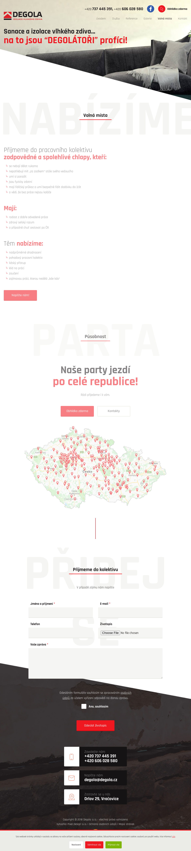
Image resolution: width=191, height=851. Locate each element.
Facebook (150, 8)
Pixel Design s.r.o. (77, 824)
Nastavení (76, 844)
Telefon (35, 624)
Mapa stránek (126, 824)
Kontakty (114, 411)
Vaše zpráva (38, 644)
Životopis (106, 624)
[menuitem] (101, 19)
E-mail (104, 603)
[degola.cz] (23, 15)
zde (173, 837)
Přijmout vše (113, 844)
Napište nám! (20, 295)
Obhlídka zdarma (177, 9)
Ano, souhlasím (98, 706)
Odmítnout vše (94, 844)
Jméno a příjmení (41, 603)
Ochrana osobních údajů (102, 824)
